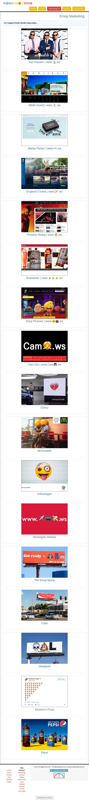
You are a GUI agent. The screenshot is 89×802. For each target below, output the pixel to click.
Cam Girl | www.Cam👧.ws (44, 364)
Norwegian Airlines (44, 537)
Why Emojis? (54, 9)
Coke (44, 623)
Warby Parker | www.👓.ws (44, 148)
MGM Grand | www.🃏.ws (44, 105)
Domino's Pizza (44, 709)
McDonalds (44, 450)
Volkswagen (44, 493)
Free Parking (78, 9)
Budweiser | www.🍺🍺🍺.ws (44, 277)
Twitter (9, 782)
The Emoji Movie (44, 580)
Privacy (66, 9)
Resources (22, 779)
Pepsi (44, 752)
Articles (22, 775)
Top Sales (21, 791)
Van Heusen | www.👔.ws (44, 62)
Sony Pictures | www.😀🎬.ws (44, 321)
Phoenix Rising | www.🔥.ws (44, 234)
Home (33, 9)
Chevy (44, 407)
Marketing (21, 772)
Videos (21, 777)
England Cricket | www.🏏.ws (44, 191)
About (42, 9)
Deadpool (45, 666)
